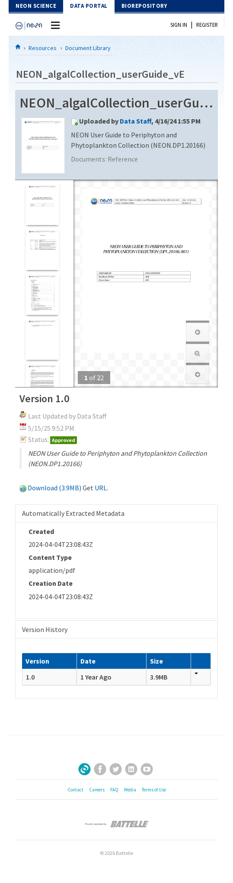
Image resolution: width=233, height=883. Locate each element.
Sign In (178, 24)
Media (130, 790)
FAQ (114, 790)
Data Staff (135, 121)
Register (207, 24)
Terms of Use (154, 790)
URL (101, 487)
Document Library (88, 48)
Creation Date (51, 583)
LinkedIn (131, 769)
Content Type (50, 557)
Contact (75, 790)
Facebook (100, 769)
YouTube (146, 769)
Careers (97, 790)
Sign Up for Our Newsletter (84, 769)
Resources (43, 48)
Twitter (115, 769)
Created (41, 531)
